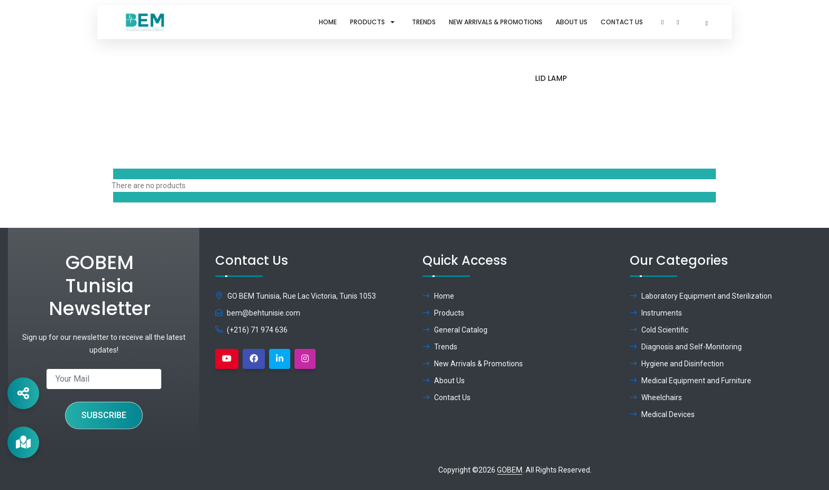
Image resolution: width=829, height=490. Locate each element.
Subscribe (103, 415)
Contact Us (622, 21)
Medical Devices (662, 414)
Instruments (656, 313)
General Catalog (454, 330)
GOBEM (509, 470)
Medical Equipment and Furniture (690, 380)
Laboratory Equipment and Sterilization (701, 296)
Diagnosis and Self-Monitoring (686, 347)
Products (594, 93)
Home (328, 21)
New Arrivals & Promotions (495, 21)
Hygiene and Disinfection (677, 363)
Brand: (651, 93)
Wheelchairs (656, 397)
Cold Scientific (659, 330)
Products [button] (374, 21)
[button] (662, 22)
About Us (571, 21)
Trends (424, 21)
